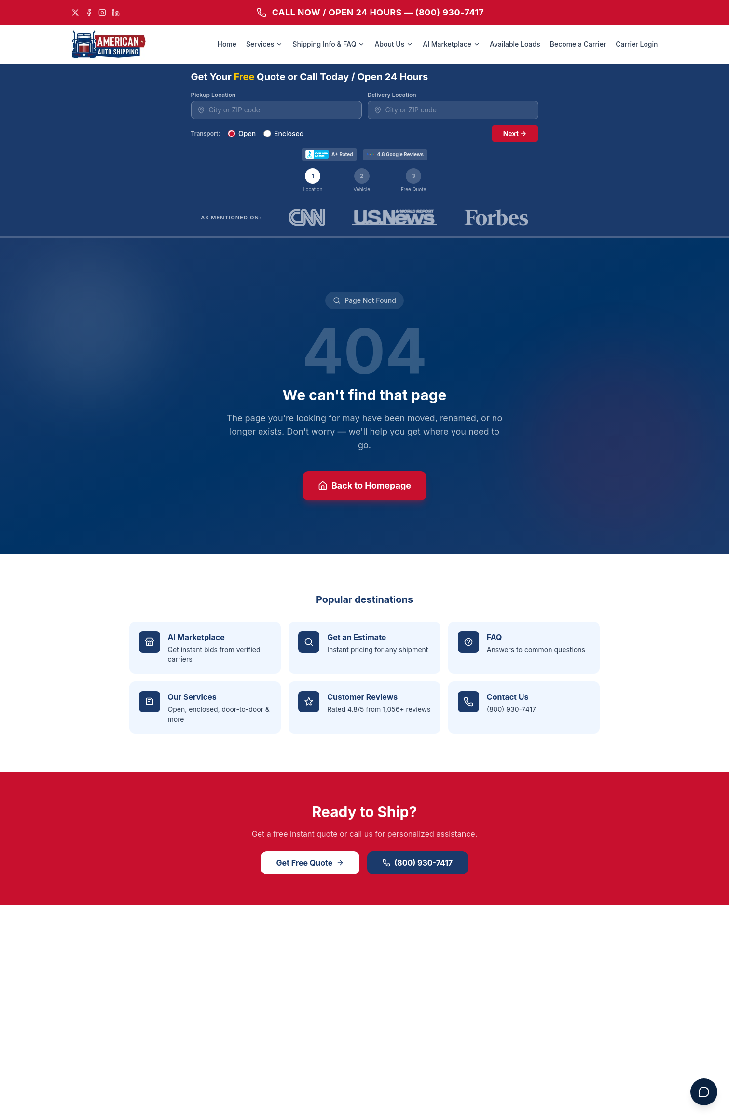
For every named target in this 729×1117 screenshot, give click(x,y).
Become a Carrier (578, 44)
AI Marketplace (451, 44)
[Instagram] (102, 12)
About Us (393, 44)
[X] (75, 12)
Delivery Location (392, 94)
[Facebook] (89, 12)
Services (264, 44)
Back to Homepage (364, 485)
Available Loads (515, 44)
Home (226, 44)
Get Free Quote (310, 863)
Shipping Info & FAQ (328, 44)
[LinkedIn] (116, 12)
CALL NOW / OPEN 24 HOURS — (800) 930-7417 (370, 12)
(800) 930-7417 (418, 863)
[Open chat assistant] (703, 1091)
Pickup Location (213, 94)
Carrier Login (637, 44)
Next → (515, 133)
